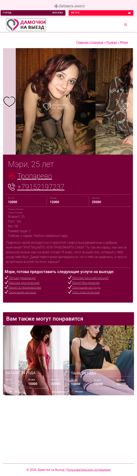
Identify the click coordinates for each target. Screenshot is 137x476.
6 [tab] (80, 148)
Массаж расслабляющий (90, 278)
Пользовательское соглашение (89, 470)
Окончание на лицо (22, 292)
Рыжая (111, 42)
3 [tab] (62, 148)
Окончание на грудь (86, 287)
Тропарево (34, 176)
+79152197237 (40, 187)
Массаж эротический (24, 283)
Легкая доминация (22, 278)
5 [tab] (74, 148)
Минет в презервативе (25, 287)
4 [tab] (68, 148)
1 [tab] (50, 148)
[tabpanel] (9, 101)
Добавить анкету (69, 6)
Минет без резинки (86, 283)
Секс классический (86, 292)
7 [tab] (86, 148)
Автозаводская (60, 391)
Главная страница (89, 42)
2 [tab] (56, 148)
